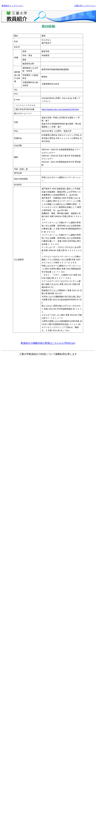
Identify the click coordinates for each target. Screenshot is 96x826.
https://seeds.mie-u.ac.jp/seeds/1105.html (60, 109)
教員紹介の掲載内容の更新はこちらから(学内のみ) (48, 343)
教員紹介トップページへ (12, 6)
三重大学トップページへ (85, 6)
